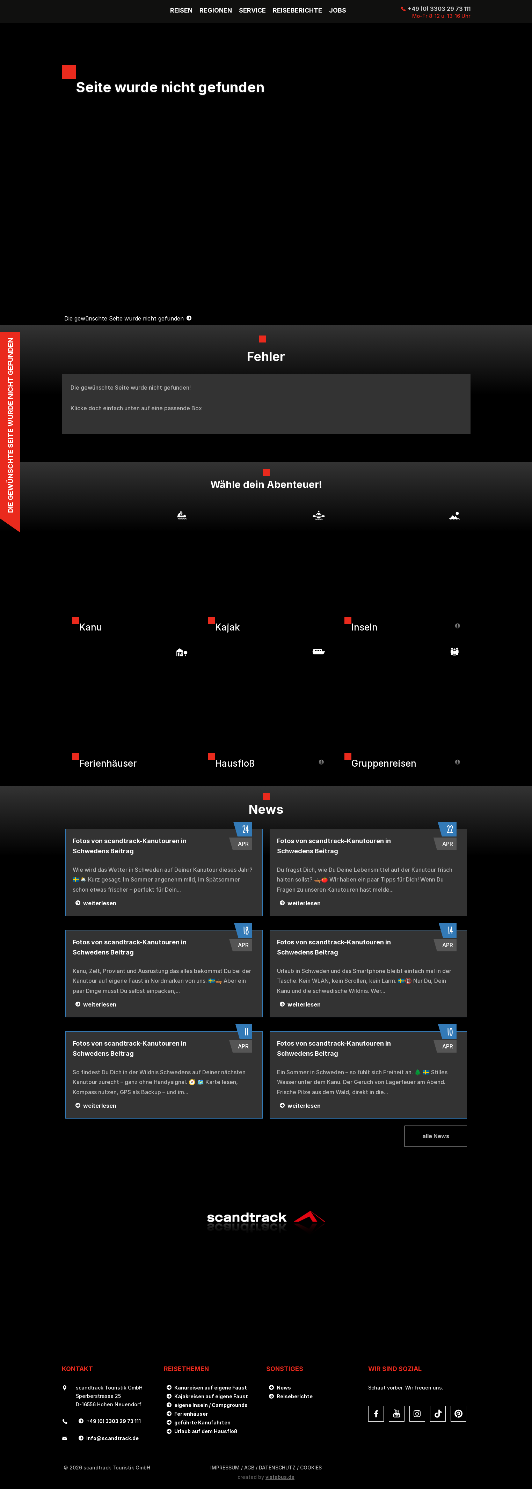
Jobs (337, 10)
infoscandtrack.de (112, 1438)
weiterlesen (99, 903)
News (284, 1388)
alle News (435, 1136)
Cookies (311, 1467)
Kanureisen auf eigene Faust (210, 1388)
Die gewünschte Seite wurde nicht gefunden (124, 319)
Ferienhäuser (191, 1414)
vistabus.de (279, 1477)
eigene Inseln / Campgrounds (211, 1405)
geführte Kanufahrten (202, 1422)
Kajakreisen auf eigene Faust (211, 1396)
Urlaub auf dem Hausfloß (206, 1431)
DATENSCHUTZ (277, 1467)
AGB (249, 1467)
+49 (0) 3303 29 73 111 (439, 8)
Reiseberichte (295, 1396)
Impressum (225, 1467)
